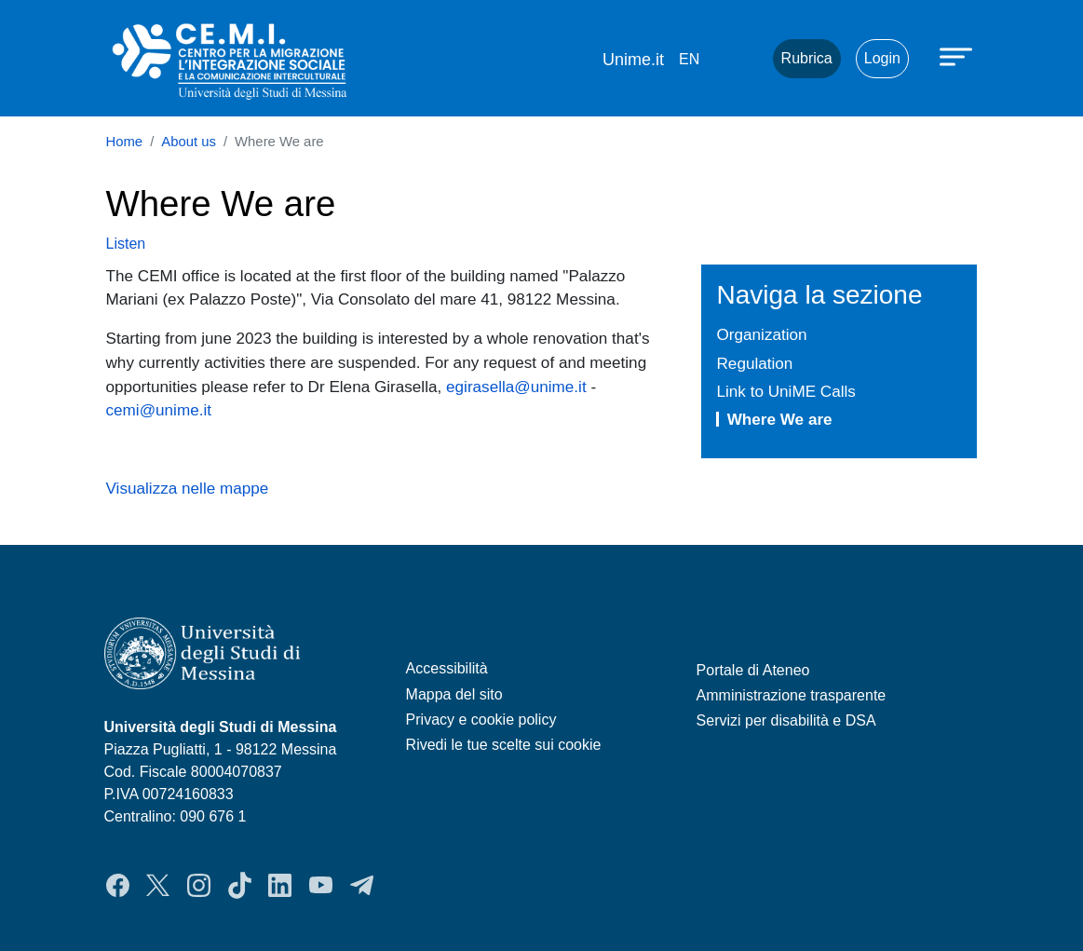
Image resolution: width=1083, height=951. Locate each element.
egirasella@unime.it (516, 386)
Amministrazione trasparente (792, 695)
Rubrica (807, 58)
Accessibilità (447, 668)
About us (188, 141)
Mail (735, 58)
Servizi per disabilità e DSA (786, 720)
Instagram (198, 885)
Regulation (754, 363)
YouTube (320, 885)
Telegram (361, 885)
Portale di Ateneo (753, 670)
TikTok (239, 885)
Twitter (157, 885)
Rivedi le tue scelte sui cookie (504, 745)
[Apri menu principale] (958, 56)
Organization (761, 334)
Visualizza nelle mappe (187, 488)
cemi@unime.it (159, 410)
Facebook (117, 885)
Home (124, 141)
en (689, 59)
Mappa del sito (454, 694)
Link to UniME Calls (785, 391)
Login (882, 58)
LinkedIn (279, 885)
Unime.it (633, 59)
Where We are (780, 419)
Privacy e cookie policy (481, 719)
